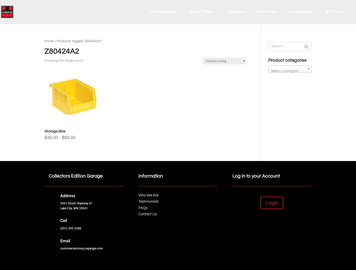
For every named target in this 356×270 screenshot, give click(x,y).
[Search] (306, 46)
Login (272, 202)
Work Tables (200, 12)
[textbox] (289, 71)
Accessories (300, 12)
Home (49, 41)
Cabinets (233, 12)
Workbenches (163, 12)
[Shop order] (224, 61)
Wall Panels (265, 12)
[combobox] (290, 68)
